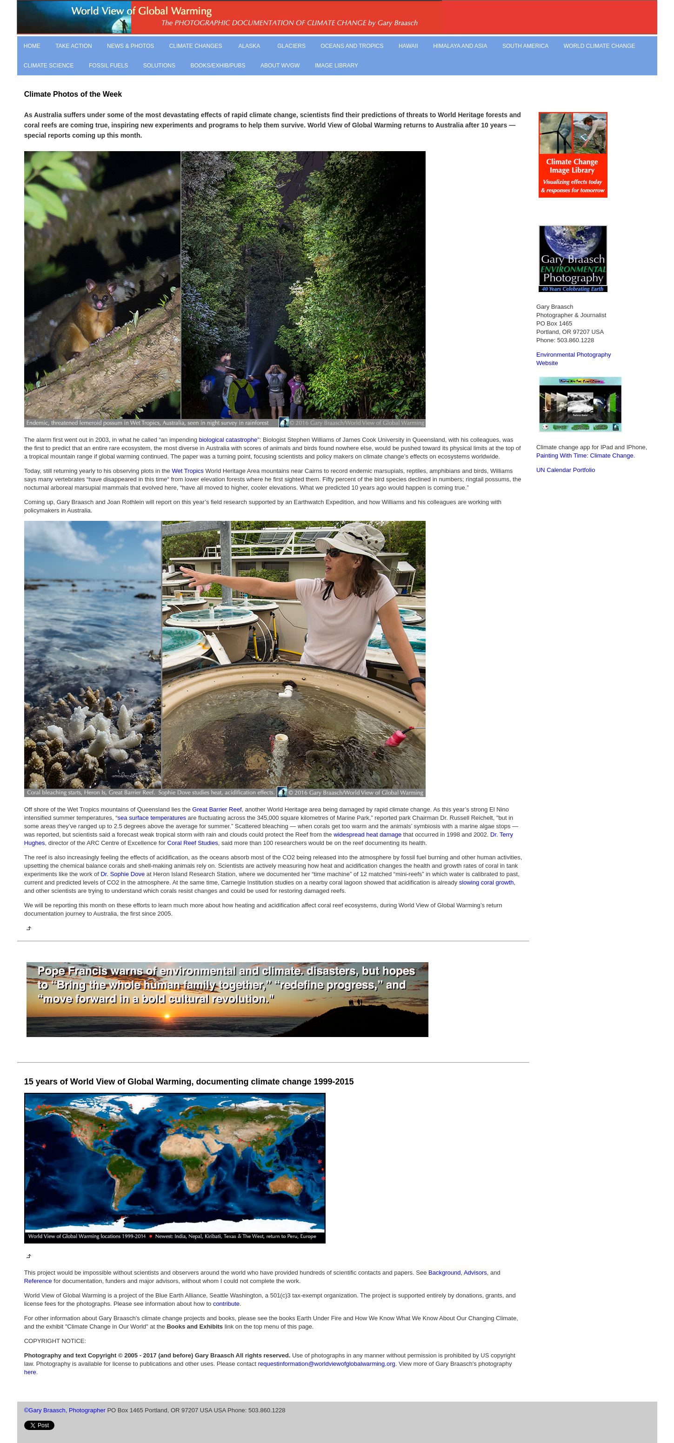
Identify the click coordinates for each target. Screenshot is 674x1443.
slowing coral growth (486, 882)
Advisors (475, 1272)
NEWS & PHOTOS (130, 46)
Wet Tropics (187, 470)
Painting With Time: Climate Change (585, 455)
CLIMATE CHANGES (195, 46)
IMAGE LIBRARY (336, 65)
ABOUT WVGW (280, 65)
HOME (32, 46)
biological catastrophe (228, 439)
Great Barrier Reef (216, 809)
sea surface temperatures (152, 817)
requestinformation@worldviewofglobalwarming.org (326, 1363)
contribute (226, 1303)
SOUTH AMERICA (525, 46)
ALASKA (248, 46)
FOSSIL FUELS (108, 65)
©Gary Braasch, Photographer (65, 1410)
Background (444, 1272)
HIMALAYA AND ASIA (460, 46)
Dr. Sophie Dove (122, 874)
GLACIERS (291, 46)
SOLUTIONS (159, 65)
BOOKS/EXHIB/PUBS (217, 65)
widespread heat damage (367, 834)
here (30, 1372)
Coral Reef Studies (192, 842)
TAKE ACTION (73, 46)
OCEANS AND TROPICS (351, 46)
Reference (38, 1280)
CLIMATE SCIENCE (49, 65)
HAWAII (408, 46)
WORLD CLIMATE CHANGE (599, 46)
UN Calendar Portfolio (565, 469)
